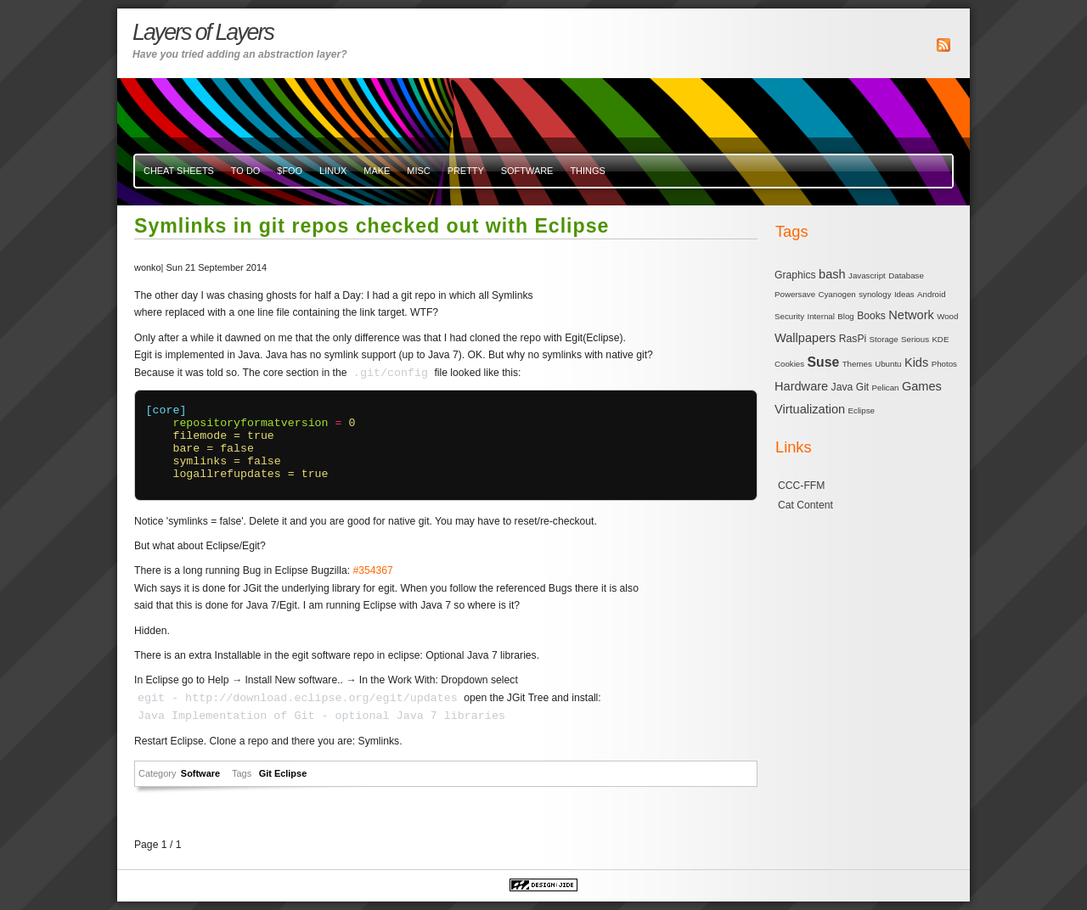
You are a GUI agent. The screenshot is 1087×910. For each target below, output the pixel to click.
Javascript (867, 275)
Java (842, 387)
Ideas (904, 294)
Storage (884, 339)
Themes (857, 363)
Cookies (789, 363)
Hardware (801, 386)
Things (587, 171)
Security (789, 316)
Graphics (795, 275)
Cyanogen (836, 294)
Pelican (885, 387)
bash (832, 274)
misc (418, 171)
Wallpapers (805, 338)
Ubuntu (888, 363)
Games (922, 386)
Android (931, 294)
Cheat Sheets (179, 171)
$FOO (289, 171)
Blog (845, 316)
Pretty (466, 171)
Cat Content (805, 505)
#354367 (372, 570)
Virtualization (809, 409)
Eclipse (290, 773)
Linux (332, 171)
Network (910, 315)
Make (376, 171)
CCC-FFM (801, 486)
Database (906, 275)
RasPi (852, 339)
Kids (916, 362)
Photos (944, 363)
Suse (824, 362)
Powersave (794, 294)
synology (875, 294)
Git (266, 773)
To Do (245, 171)
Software (527, 171)
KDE (940, 339)
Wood (947, 316)
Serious (915, 339)
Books (871, 316)
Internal (821, 316)
